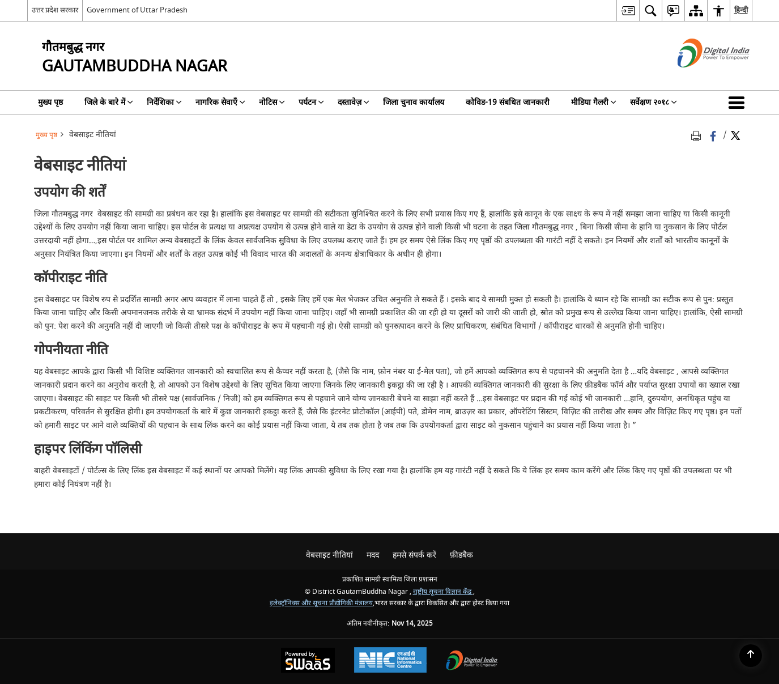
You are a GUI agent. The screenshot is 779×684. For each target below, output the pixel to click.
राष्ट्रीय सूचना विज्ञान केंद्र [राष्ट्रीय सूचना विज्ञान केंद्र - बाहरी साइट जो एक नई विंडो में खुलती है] (443, 592)
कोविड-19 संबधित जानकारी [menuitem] (508, 102)
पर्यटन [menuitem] (311, 102)
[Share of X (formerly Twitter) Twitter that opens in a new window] (735, 135)
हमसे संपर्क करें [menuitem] (414, 555)
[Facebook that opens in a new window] (714, 135)
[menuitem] (627, 10)
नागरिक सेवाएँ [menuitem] (220, 102)
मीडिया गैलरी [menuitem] (593, 102)
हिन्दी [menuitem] (741, 10)
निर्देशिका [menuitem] (164, 102)
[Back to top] (750, 655)
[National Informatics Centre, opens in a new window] (390, 661)
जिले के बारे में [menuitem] (108, 102)
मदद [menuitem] (373, 555)
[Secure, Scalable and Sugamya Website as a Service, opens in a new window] (308, 661)
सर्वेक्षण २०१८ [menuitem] (653, 102)
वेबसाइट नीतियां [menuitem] (329, 555)
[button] (738, 102)
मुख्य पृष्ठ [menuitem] (50, 102)
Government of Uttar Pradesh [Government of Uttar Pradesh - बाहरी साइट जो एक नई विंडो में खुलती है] (137, 10)
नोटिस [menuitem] (272, 102)
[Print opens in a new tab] (698, 135)
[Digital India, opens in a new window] (471, 661)
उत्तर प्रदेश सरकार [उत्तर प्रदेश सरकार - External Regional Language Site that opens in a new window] (55, 10)
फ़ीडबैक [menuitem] (461, 555)
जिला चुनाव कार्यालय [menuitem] (413, 102)
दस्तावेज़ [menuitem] (353, 102)
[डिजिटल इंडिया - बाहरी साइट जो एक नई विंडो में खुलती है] (699, 77)
